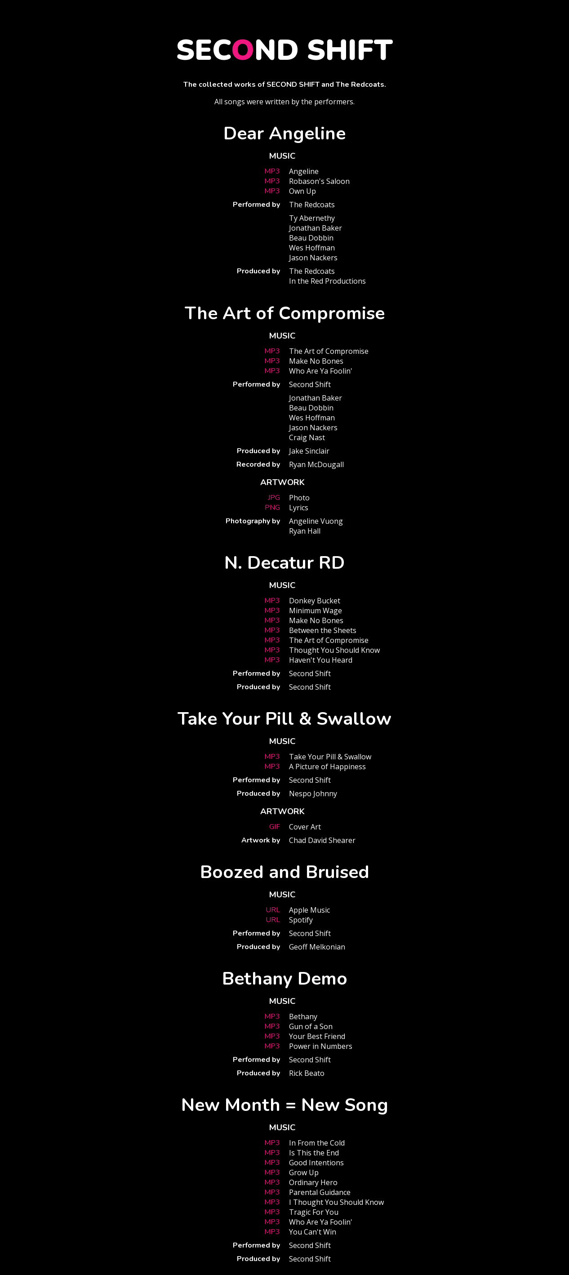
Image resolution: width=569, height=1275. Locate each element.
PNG (272, 508)
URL (273, 910)
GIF (274, 827)
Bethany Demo (284, 979)
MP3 (272, 171)
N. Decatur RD (284, 563)
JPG (274, 498)
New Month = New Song (284, 1105)
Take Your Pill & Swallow (284, 719)
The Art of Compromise (285, 313)
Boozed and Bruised (284, 872)
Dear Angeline (284, 133)
